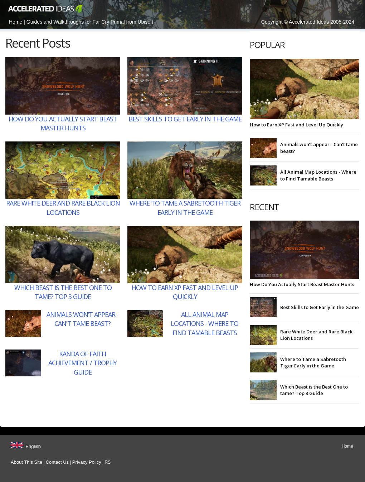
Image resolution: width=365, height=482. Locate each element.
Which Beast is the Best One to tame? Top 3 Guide (63, 292)
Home (15, 22)
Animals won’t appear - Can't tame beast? (82, 319)
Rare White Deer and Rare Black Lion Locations (63, 207)
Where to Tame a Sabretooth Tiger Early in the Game (185, 207)
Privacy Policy (86, 462)
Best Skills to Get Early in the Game (185, 119)
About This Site (26, 462)
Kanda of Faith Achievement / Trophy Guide (82, 363)
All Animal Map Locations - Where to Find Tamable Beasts (204, 323)
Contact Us (57, 462)
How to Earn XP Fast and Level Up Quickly (185, 292)
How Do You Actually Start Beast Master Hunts (63, 123)
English (33, 446)
